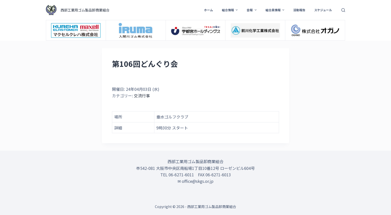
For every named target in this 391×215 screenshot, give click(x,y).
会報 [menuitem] (252, 10)
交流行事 (142, 96)
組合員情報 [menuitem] (276, 10)
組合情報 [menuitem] (230, 10)
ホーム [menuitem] (208, 10)
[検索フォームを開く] (343, 10)
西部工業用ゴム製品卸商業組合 (85, 9)
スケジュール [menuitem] (323, 10)
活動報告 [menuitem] (299, 10)
